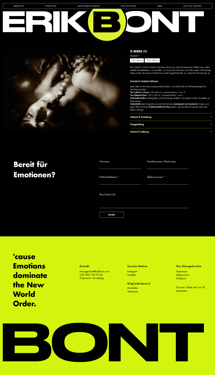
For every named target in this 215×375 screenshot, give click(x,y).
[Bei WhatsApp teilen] (142, 141)
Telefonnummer (155, 177)
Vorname (104, 161)
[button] (51, 6)
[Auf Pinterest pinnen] (137, 141)
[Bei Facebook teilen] (132, 141)
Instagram (132, 271)
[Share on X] (147, 141)
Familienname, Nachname (161, 161)
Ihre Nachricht (107, 194)
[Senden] (111, 215)
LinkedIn (131, 274)
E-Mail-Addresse (108, 177)
